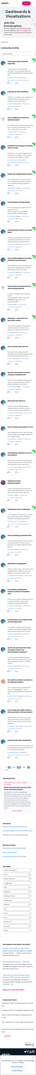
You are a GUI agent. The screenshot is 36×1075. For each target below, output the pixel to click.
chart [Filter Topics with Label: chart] (5, 874)
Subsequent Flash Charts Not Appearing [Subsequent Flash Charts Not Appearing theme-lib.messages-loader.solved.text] (18, 63)
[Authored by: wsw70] (11, 467)
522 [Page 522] (6, 770)
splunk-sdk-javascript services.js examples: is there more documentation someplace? (19, 650)
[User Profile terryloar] (3, 621)
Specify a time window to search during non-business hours (19, 374)
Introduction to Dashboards (12, 848)
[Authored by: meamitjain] (12, 726)
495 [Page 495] (24, 767)
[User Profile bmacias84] (3, 175)
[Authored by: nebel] (10, 103)
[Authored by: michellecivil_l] (13, 439)
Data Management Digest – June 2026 (16, 962)
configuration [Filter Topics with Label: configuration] (8, 883)
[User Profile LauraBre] (3, 402)
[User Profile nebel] (3, 93)
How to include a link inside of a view (20, 427)
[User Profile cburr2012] (3, 231)
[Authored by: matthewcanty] (13, 77)
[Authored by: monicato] (11, 605)
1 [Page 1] (5, 767)
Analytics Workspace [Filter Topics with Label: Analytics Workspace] (10, 870)
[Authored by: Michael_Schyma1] (14, 521)
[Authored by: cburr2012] (12, 244)
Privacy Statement (17, 1067)
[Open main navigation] (33, 3)
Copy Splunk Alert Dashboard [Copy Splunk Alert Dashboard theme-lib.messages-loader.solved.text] (18, 92)
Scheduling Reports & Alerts (12, 856)
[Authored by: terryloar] (11, 634)
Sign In (26, 3)
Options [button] (3, 42)
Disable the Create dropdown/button (14, 482)
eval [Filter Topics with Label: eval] (5, 909)
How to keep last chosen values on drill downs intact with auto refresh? (20, 711)
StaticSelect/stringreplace (17, 563)
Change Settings (17, 1070)
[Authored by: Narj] (10, 332)
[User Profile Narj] (3, 320)
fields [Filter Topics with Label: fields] (5, 913)
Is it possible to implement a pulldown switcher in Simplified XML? (19, 592)
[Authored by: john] (10, 358)
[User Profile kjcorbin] (3, 537)
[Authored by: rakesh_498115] (13, 696)
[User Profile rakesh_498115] (3, 681)
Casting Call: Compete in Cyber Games (16, 948)
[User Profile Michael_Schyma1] (3, 510)
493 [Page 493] (13, 767)
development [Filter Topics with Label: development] (8, 900)
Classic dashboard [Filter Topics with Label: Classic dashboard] (9, 879)
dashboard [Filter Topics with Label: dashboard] (7, 891)
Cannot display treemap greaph (19, 202)
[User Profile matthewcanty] (3, 63)
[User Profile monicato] (3, 591)
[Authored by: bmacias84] (12, 188)
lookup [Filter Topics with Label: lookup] (6, 930)
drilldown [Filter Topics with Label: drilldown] (7, 904)
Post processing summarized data (19, 535)
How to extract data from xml (18, 346)
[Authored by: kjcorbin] (11, 549)
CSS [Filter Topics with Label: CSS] (5, 887)
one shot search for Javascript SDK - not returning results (20, 621)
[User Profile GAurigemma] (3, 374)
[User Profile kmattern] (3, 482)
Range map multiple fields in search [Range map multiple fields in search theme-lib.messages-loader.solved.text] (20, 174)
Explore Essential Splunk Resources (15, 827)
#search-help (13, 835)
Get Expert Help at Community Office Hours (18, 831)
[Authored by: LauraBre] (11, 413)
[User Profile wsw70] (3, 454)
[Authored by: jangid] (10, 132)
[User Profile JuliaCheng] (3, 203)
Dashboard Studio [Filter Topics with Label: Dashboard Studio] (9, 896)
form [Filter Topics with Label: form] (5, 917)
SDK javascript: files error (16, 401)
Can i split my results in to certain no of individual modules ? (20, 681)
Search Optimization (10, 852)
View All (7, 1036)
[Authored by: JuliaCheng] (12, 216)
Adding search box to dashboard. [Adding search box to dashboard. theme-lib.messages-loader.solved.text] (19, 509)
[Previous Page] (1, 769)
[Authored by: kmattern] (11, 495)
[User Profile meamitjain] (3, 711)
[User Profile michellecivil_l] (3, 428)
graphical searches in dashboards (19, 740)
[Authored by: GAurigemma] (12, 386)
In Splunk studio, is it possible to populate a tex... (18, 1010)
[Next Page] (34, 769)
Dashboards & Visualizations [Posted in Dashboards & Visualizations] (15, 80)
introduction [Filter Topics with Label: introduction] (7, 921)
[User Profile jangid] (3, 119)
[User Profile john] (3, 348)
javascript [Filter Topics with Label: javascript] (7, 926)
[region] (18, 1065)
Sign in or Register (23, 30)
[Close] (33, 1058)
